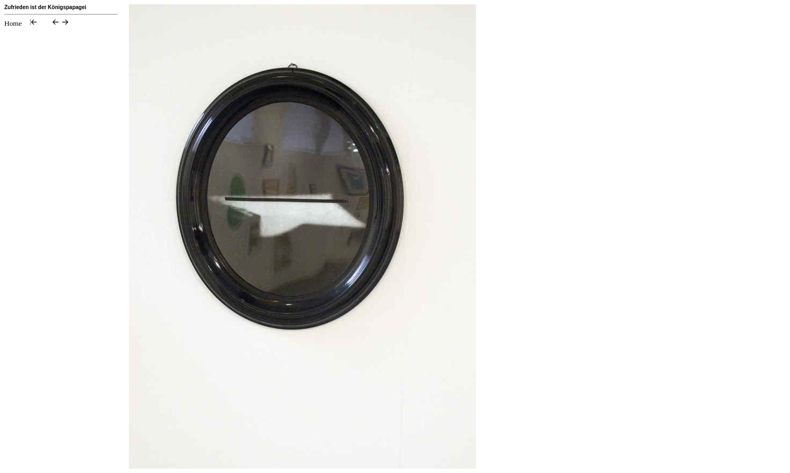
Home (13, 23)
